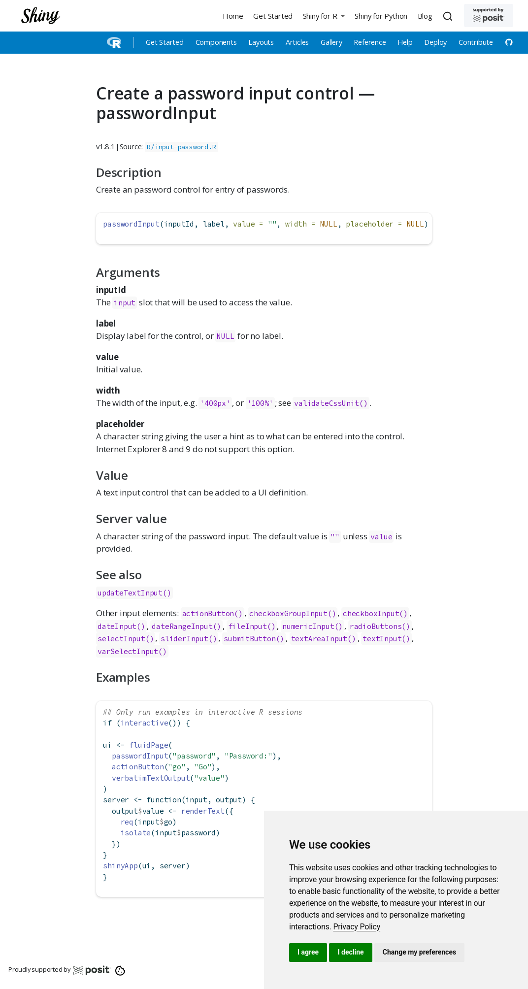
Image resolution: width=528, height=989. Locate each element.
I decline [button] (350, 952)
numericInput (308, 626)
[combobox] (449, 16)
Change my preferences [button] (419, 952)
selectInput (121, 638)
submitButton (250, 638)
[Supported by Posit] (488, 15)
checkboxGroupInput (288, 613)
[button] (323, 15)
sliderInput (184, 638)
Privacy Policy (356, 926)
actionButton (208, 613)
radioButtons (376, 626)
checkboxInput (371, 613)
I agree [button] (308, 952)
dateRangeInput (182, 626)
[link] (356, 926)
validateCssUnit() (331, 403)
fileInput (247, 626)
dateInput (117, 626)
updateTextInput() (134, 592)
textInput (382, 638)
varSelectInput (128, 651)
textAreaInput (319, 638)
